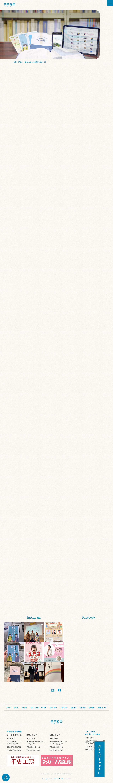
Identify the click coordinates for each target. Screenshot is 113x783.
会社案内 (73, 708)
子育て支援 (63, 708)
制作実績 (82, 708)
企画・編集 (53, 708)
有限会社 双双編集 (92, 735)
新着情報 (24, 708)
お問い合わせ (102, 708)
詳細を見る (45, 65)
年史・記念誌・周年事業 (38, 708)
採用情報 (92, 708)
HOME (9, 708)
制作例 (16, 708)
